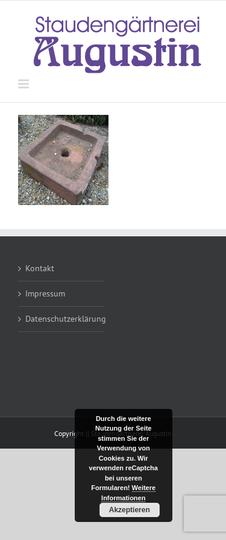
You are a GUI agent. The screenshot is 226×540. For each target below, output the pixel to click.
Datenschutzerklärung (61, 318)
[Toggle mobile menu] (24, 84)
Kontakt (39, 268)
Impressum (45, 293)
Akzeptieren (129, 510)
